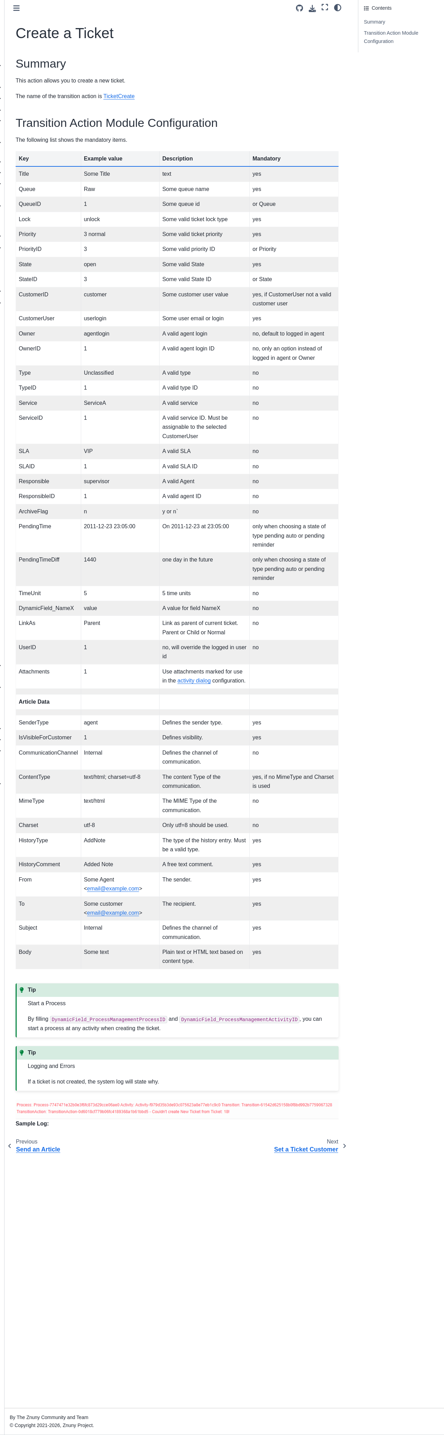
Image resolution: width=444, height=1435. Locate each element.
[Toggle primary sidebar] (100, 8)
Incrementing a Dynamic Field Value (52, 381)
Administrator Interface (36, 110)
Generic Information (47, 313)
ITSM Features (25, 773)
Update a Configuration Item (51, 361)
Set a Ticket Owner (47, 506)
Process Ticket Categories (49, 655)
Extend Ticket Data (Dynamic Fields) (36, 210)
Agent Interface (26, 729)
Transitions (32, 291)
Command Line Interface (36, 762)
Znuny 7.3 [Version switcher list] (20, 1415)
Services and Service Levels (38, 147)
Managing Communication (43, 162)
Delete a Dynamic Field (51, 407)
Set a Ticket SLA (44, 561)
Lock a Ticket (40, 495)
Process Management (40, 247)
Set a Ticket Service (48, 550)
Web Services (30, 666)
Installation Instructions (34, 77)
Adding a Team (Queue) (41, 131)
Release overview (29, 66)
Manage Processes (41, 258)
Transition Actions (41, 302)
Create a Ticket (43, 462)
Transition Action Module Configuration (391, 37)
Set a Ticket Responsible (53, 539)
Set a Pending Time (47, 396)
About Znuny (23, 55)
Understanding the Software (40, 99)
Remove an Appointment (53, 335)
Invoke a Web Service (50, 418)
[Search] (44, 37)
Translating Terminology (41, 699)
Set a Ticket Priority (47, 517)
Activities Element (40, 269)
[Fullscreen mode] (324, 7)
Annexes (18, 784)
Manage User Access (38, 121)
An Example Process (43, 643)
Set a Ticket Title (44, 583)
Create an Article (44, 440)
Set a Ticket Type (45, 594)
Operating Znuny (27, 751)
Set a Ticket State (45, 572)
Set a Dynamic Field (48, 484)
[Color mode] (337, 7)
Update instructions (30, 87)
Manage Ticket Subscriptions (42, 609)
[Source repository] (299, 8)
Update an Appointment (52, 346)
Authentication (30, 173)
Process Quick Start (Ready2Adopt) (42, 629)
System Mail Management (43, 184)
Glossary (19, 795)
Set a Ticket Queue (47, 528)
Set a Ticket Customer (50, 473)
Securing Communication (42, 195)
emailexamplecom (197, 1117)
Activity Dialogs (37, 280)
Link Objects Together (50, 429)
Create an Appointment (51, 324)
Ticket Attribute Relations (42, 225)
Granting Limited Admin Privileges (41, 714)
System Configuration (38, 687)
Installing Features (35, 676)
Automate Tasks (32, 236)
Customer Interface (30, 740)
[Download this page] (312, 8)
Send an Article (42, 451)
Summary (374, 22)
